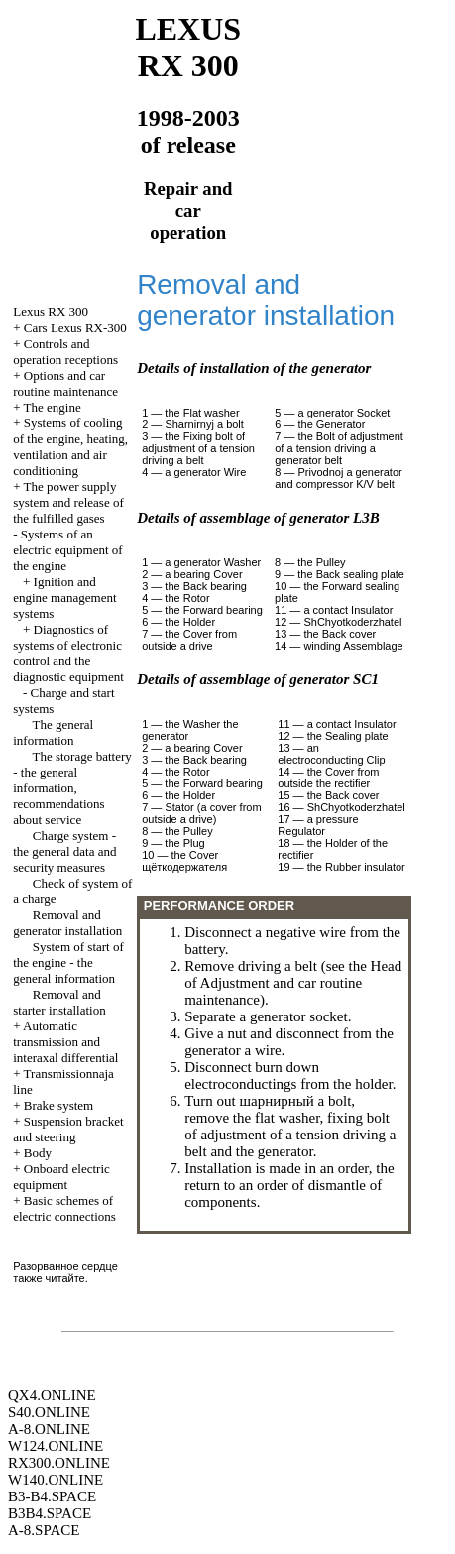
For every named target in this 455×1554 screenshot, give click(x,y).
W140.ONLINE (55, 1480)
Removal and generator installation (67, 922)
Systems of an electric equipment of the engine (67, 550)
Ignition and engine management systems (64, 597)
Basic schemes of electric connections (64, 1208)
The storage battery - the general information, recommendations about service (72, 788)
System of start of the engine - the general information (68, 962)
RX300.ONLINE (59, 1463)
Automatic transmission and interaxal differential (65, 1041)
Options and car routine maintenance (65, 383)
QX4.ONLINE (52, 1395)
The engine (52, 407)
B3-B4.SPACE (52, 1496)
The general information (53, 732)
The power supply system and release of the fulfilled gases (68, 502)
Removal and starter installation (59, 1002)
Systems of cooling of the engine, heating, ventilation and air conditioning (70, 447)
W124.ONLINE (55, 1446)
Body (38, 1152)
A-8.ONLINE (49, 1429)
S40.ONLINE (49, 1412)
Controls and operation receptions (65, 351)
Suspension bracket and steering (68, 1129)
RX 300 (50, 311)
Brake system (58, 1105)
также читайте (48, 1278)
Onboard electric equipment (61, 1176)
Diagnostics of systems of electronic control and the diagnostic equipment (68, 653)
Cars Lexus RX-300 (75, 327)
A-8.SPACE (43, 1530)
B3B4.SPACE (49, 1513)
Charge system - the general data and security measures (64, 851)
